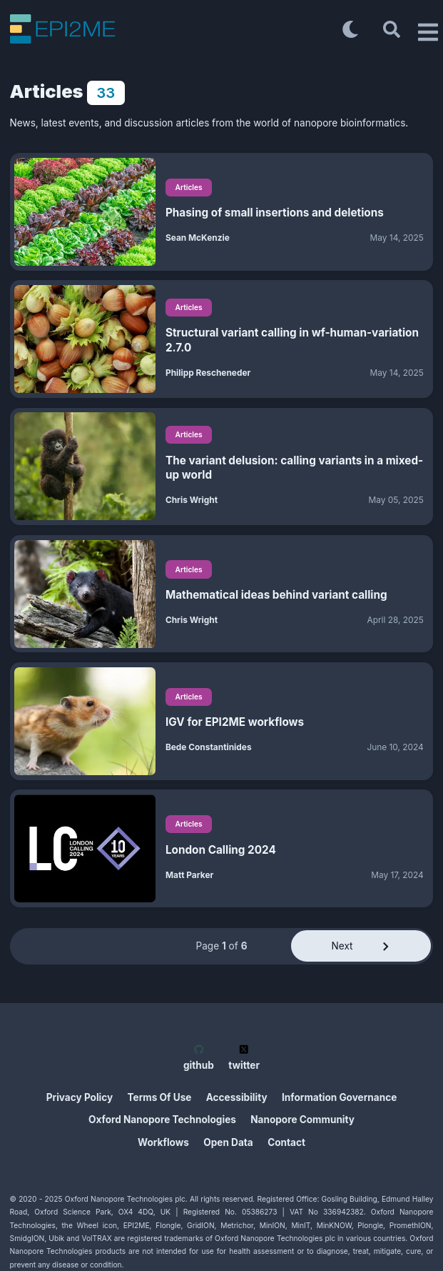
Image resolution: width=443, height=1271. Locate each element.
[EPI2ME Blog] (172, 29)
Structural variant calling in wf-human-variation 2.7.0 (292, 340)
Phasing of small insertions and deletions (275, 212)
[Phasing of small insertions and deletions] (85, 212)
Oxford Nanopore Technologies (162, 1119)
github (198, 1058)
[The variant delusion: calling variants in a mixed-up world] (85, 466)
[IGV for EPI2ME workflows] (85, 721)
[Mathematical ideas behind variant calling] (85, 594)
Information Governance (339, 1097)
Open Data (228, 1142)
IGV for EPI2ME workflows (235, 722)
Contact (286, 1142)
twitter (244, 1058)
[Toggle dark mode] (351, 29)
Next (361, 946)
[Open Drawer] (425, 29)
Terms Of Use (160, 1097)
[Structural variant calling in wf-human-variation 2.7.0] (85, 339)
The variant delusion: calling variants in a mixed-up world (294, 468)
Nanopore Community (302, 1119)
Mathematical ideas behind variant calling (276, 595)
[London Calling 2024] (85, 848)
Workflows (163, 1142)
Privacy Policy (79, 1097)
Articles (189, 187)
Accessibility (237, 1097)
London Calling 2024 (221, 850)
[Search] (391, 29)
